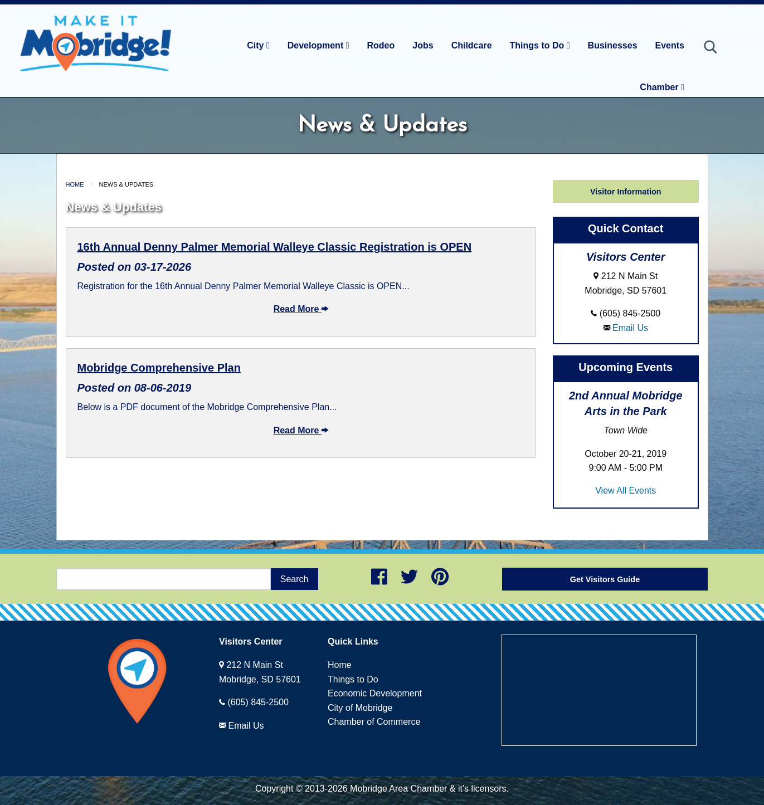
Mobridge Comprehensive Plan (159, 368)
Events (669, 45)
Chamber (662, 87)
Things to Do (540, 45)
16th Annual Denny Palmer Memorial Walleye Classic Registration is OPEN (274, 247)
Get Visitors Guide (605, 579)
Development (318, 45)
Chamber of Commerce (374, 721)
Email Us (630, 328)
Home (75, 184)
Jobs (422, 45)
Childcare (471, 45)
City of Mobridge (360, 708)
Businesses (613, 45)
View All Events (625, 490)
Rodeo (381, 45)
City (258, 45)
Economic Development (375, 693)
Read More (301, 309)
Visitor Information (625, 191)
